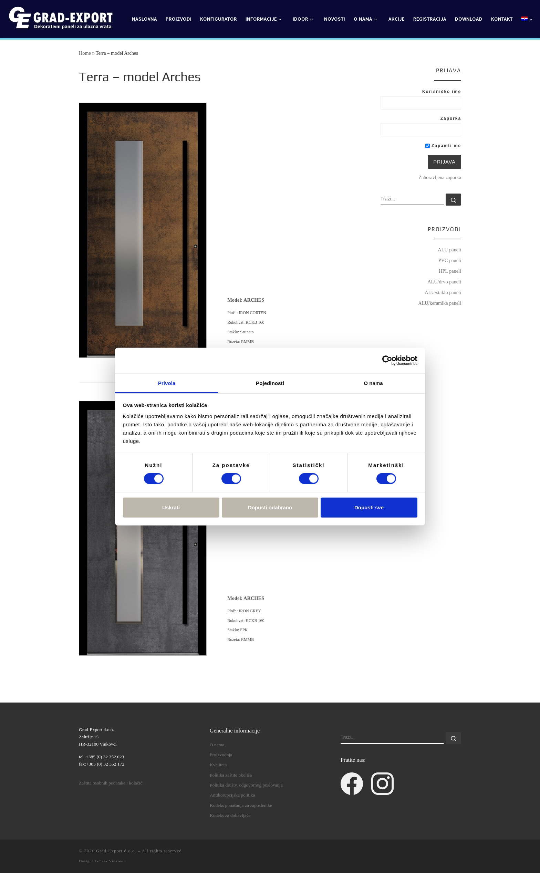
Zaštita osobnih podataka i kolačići (111, 783)
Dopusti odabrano (270, 507)
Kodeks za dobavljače (230, 815)
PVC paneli (449, 260)
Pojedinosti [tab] (270, 383)
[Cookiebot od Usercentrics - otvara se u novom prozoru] (387, 360)
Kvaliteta (218, 764)
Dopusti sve (369, 507)
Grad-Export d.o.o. (116, 850)
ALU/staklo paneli (443, 292)
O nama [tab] (373, 383)
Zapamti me (443, 145)
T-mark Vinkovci (110, 861)
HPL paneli (450, 271)
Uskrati (171, 507)
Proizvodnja (221, 754)
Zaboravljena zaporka (439, 177)
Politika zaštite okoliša (231, 775)
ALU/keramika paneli (439, 303)
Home (85, 53)
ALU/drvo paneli (444, 281)
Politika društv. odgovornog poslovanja (246, 785)
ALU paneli (449, 249)
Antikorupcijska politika (232, 795)
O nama (217, 744)
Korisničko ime (441, 91)
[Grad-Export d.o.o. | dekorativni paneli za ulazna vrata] (60, 17)
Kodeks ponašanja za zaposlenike (241, 805)
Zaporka (450, 118)
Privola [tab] (167, 383)
